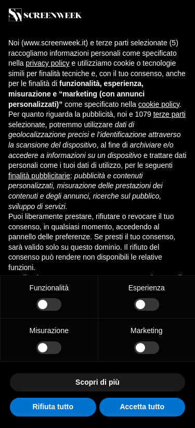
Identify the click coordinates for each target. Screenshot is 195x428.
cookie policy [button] (158, 104)
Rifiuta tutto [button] (52, 406)
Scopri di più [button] (97, 382)
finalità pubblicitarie (39, 176)
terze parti (169, 114)
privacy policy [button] (47, 63)
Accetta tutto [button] (142, 406)
